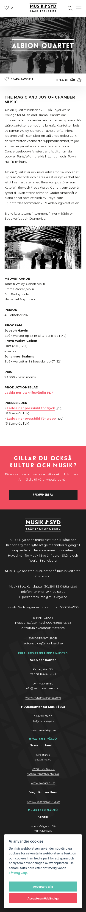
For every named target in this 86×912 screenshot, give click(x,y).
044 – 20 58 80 (43, 683)
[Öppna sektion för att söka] (70, 8)
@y (43, 721)
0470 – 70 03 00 (43, 768)
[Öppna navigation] (78, 8)
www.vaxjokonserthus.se (43, 801)
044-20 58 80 (43, 716)
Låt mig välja (18, 873)
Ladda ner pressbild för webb (31, 418)
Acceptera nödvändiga (42, 898)
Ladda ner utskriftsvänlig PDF (29, 392)
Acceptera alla (43, 886)
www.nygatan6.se (43, 783)
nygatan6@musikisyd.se (43, 773)
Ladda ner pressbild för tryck (31, 408)
